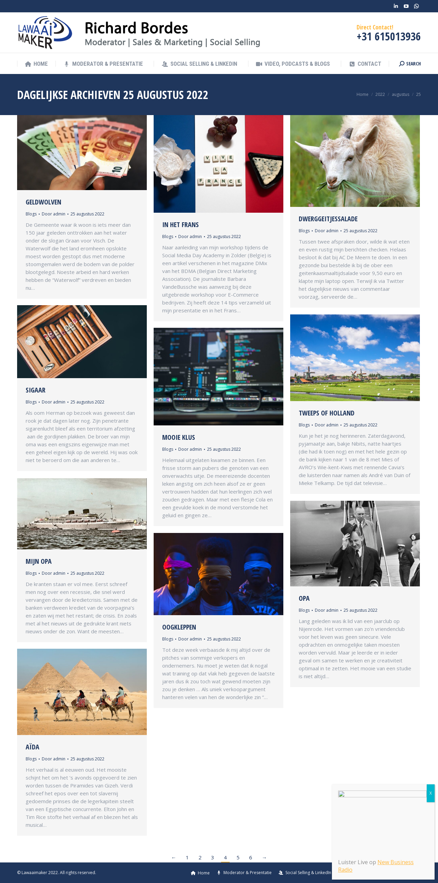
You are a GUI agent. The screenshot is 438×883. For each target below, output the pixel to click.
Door (53, 214)
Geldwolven (43, 202)
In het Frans (180, 224)
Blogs (31, 214)
